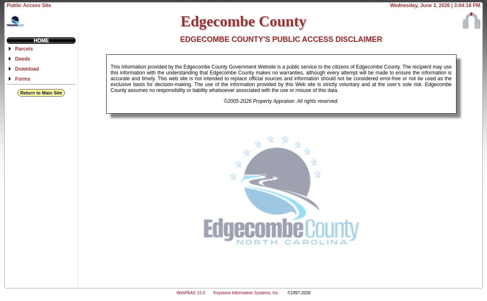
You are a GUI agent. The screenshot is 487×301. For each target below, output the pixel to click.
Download (27, 69)
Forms (23, 79)
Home (41, 40)
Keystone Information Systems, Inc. (246, 293)
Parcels (24, 49)
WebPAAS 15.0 (190, 293)
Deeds (22, 59)
